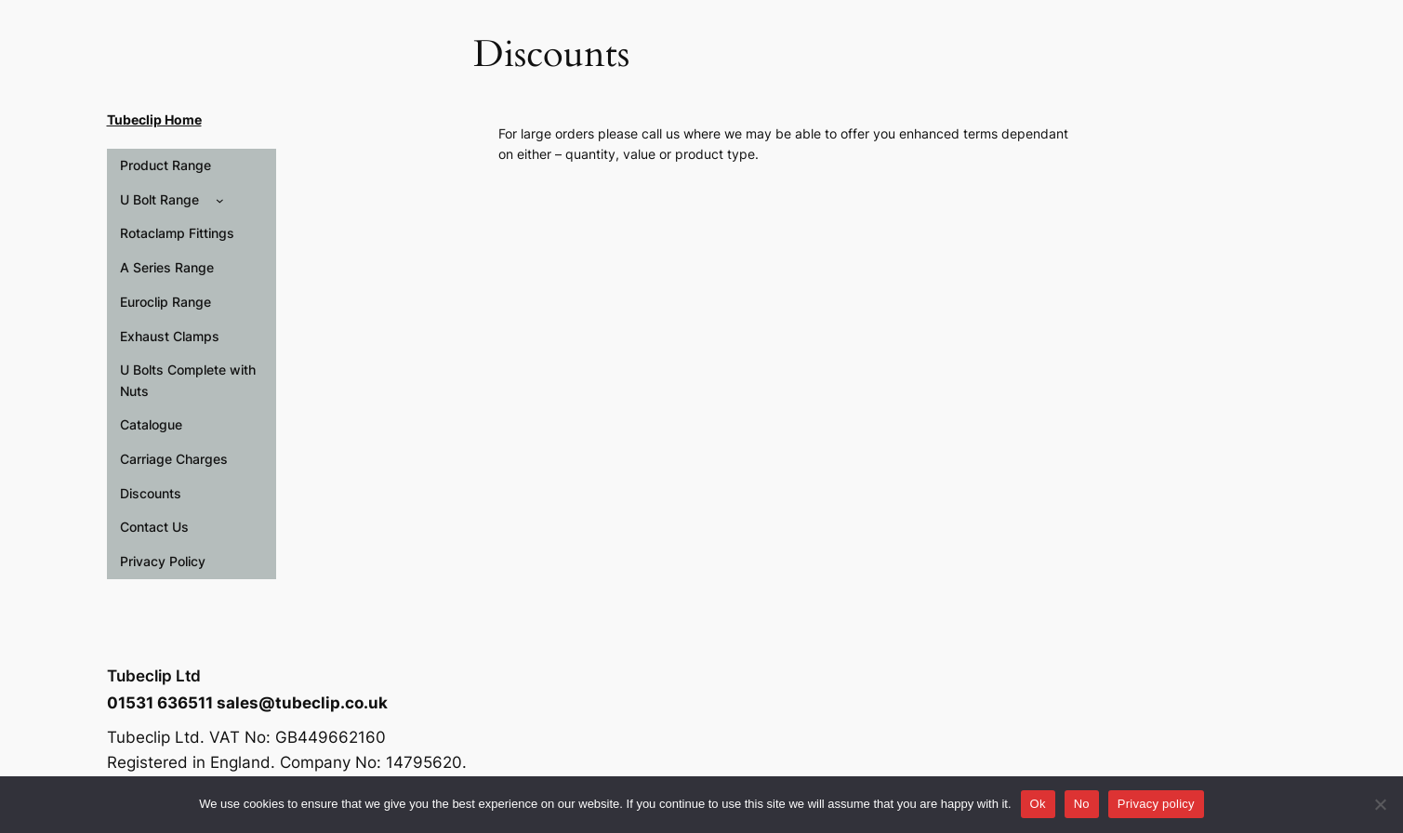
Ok (1038, 804)
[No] (1379, 804)
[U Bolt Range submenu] (220, 200)
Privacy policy (1156, 804)
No (1082, 804)
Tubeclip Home (154, 119)
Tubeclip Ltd (154, 676)
